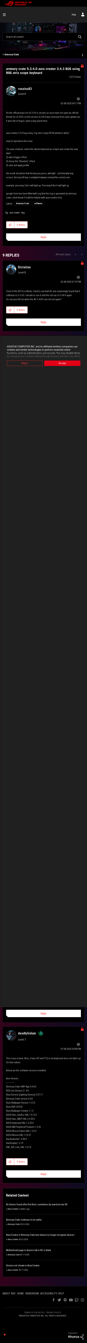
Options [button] (82, 54)
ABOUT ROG (9, 1293)
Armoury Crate (11, 54)
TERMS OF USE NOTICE (34, 1312)
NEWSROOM (32, 1293)
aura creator (14, 213)
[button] (10, 224)
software (38, 203)
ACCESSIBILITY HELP (52, 1293)
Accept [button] (62, 363)
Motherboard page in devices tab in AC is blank (28, 1250)
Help (74, 14)
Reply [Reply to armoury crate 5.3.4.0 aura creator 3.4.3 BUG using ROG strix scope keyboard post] (43, 237)
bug (23, 213)
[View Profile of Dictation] (24, 267)
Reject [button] (24, 363)
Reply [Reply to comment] (43, 322)
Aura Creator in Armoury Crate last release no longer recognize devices (40, 1235)
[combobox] (43, 37)
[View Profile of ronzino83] (25, 89)
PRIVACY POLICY (53, 1312)
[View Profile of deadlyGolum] (27, 1033)
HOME (20, 1293)
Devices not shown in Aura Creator (23, 1265)
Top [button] (4, 1334)
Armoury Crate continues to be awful (24, 1219)
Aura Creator (13, 1209)
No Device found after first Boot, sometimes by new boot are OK (36, 1204)
